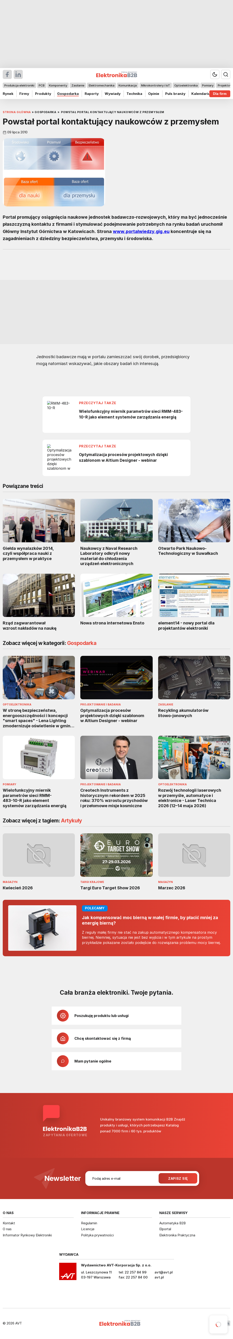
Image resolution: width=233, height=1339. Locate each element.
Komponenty (58, 85)
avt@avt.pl (163, 1272)
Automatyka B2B (172, 1223)
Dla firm (220, 93)
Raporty (92, 93)
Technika (134, 93)
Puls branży (175, 93)
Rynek (8, 93)
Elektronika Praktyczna (177, 1235)
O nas (7, 1229)
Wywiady (113, 93)
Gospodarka (68, 93)
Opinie (153, 93)
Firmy (24, 93)
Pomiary (207, 85)
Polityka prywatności (97, 1235)
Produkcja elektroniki (19, 85)
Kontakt (9, 1223)
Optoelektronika (186, 85)
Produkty (43, 93)
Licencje (87, 1229)
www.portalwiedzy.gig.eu (141, 231)
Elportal (165, 1229)
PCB (42, 85)
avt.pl (159, 1277)
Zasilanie (77, 85)
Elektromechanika (101, 85)
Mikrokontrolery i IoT (155, 85)
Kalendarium (202, 93)
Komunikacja (128, 85)
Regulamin (89, 1223)
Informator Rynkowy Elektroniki (27, 1235)
